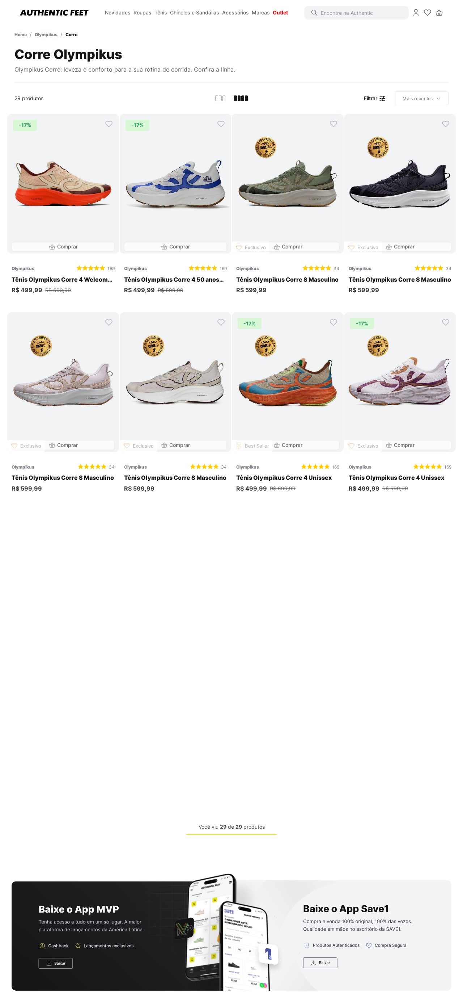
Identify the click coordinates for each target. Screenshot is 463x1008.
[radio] (220, 98)
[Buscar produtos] (319, 12)
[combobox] (361, 13)
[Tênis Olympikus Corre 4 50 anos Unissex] (176, 210)
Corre (71, 34)
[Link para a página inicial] (20, 34)
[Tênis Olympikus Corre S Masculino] (288, 210)
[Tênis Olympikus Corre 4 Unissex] (288, 408)
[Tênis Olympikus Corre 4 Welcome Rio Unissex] (63, 210)
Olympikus (46, 34)
